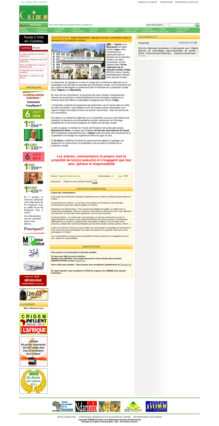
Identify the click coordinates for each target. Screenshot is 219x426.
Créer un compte (147, 2)
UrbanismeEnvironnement (150, 30)
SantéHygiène (24, 30)
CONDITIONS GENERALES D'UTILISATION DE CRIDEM (105, 417)
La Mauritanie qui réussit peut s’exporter (31, 71)
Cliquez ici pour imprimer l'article (77, 181)
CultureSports (94, 30)
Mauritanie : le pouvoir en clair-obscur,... (32, 77)
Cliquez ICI (80, 261)
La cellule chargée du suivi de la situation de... (32, 55)
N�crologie (36, 280)
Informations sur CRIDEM (147, 417)
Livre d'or (36, 294)
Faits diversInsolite (183, 30)
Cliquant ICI (125, 265)
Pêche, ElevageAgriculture (132, 30)
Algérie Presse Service (69, 176)
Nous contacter (66, 417)
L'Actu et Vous (33, 39)
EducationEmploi (112, 30)
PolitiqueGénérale (42, 30)
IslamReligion (164, 30)
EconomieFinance (60, 30)
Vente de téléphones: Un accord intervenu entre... (32, 66)
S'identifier (166, 2)
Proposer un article (187, 2)
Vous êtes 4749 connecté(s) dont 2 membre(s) (70, 25)
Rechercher (154, 25)
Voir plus (142, 56)
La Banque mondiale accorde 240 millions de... (33, 61)
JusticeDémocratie (78, 30)
